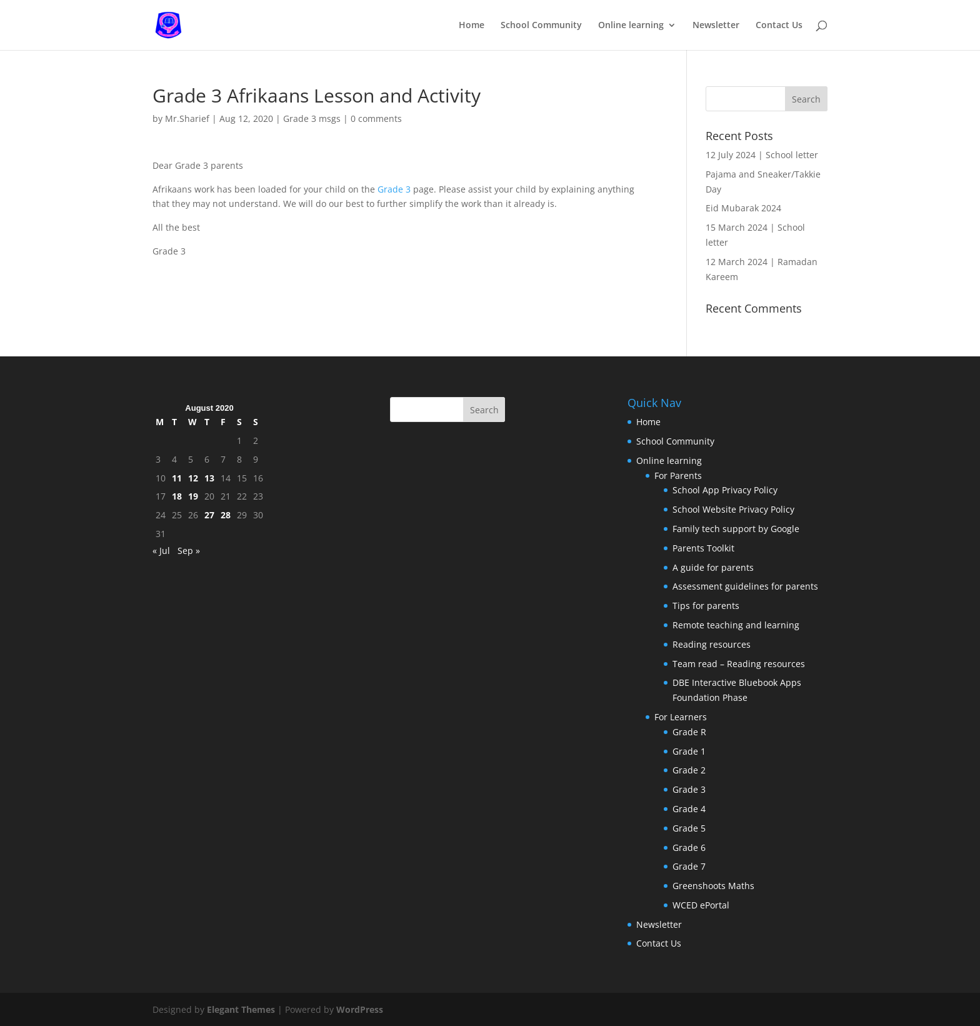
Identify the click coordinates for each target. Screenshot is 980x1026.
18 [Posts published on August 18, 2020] (177, 496)
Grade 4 (689, 809)
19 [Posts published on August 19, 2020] (193, 496)
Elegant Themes (241, 1009)
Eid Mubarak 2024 (743, 208)
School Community (541, 26)
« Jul (161, 550)
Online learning (631, 26)
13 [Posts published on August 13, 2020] (209, 478)
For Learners (680, 717)
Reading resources (711, 644)
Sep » (189, 550)
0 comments (376, 118)
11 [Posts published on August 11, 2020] (177, 478)
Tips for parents (705, 605)
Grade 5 (689, 828)
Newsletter (715, 26)
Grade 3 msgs (312, 118)
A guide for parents (713, 567)
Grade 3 (394, 189)
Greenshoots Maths (713, 886)
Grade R (689, 732)
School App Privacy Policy (725, 490)
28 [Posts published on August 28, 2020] (226, 515)
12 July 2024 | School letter (762, 155)
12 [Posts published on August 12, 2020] (193, 478)
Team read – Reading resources (738, 664)
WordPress (359, 1009)
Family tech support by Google (735, 529)
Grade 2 (689, 770)
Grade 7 (689, 866)
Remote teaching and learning (735, 625)
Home (471, 26)
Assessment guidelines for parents (745, 586)
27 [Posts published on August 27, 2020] (209, 515)
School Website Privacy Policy (733, 509)
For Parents (678, 475)
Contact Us (779, 26)
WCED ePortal (700, 905)
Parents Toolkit (703, 548)
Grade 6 (689, 847)
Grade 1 (689, 751)
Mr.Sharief (187, 118)
